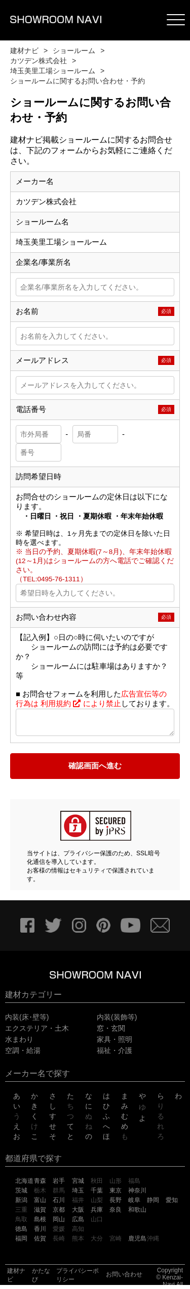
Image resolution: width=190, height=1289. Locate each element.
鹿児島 (137, 1242)
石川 (59, 1204)
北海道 (24, 1184)
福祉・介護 (114, 1054)
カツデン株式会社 (38, 61)
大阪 (78, 1213)
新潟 (21, 1204)
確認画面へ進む (95, 769)
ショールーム (74, 51)
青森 (40, 1184)
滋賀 (40, 1213)
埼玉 (78, 1194)
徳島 (21, 1232)
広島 (78, 1223)
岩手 (59, 1184)
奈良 (115, 1213)
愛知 (172, 1204)
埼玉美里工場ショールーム (52, 71)
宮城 (78, 1184)
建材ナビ (24, 51)
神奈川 (137, 1194)
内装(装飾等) (117, 1021)
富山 (40, 1204)
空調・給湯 (23, 1054)
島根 (40, 1223)
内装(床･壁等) (27, 1021)
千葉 (97, 1194)
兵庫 (97, 1213)
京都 (59, 1213)
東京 (115, 1194)
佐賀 (40, 1242)
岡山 (59, 1223)
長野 (115, 1204)
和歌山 (137, 1213)
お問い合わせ (124, 1278)
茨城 (21, 1194)
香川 (40, 1232)
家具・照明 (114, 1043)
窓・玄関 (111, 1032)
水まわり (19, 1043)
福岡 (21, 1242)
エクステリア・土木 (37, 1032)
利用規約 (61, 703)
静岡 (153, 1204)
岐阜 (134, 1204)
